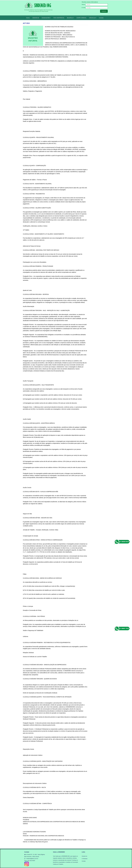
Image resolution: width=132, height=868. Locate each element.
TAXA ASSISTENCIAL (58, 18)
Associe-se (84, 856)
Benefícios (70, 18)
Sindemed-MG (46, 18)
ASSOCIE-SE (35, 18)
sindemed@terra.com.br (32, 858)
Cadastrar (104, 11)
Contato (101, 18)
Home (28, 18)
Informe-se (92, 18)
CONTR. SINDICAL (81, 18)
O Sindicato (84, 858)
